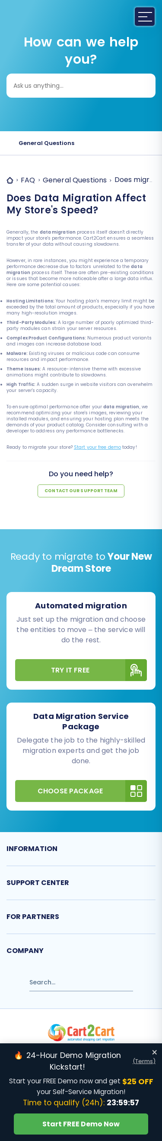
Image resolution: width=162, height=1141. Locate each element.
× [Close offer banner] (154, 1052)
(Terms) (144, 1061)
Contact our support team (80, 490)
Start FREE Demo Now (81, 1124)
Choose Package (92, 791)
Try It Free (99, 670)
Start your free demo (97, 447)
